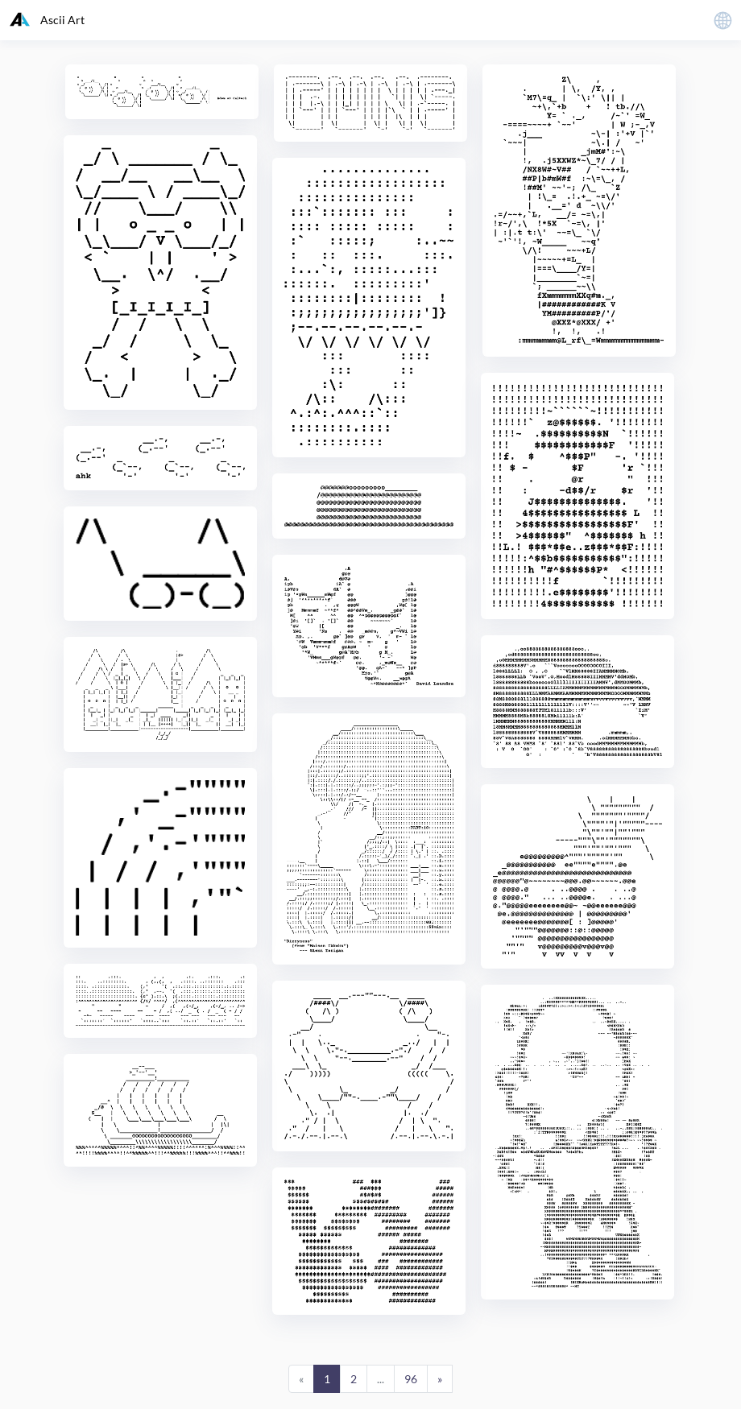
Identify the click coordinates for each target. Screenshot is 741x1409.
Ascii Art (47, 19)
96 (410, 1379)
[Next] (440, 1379)
